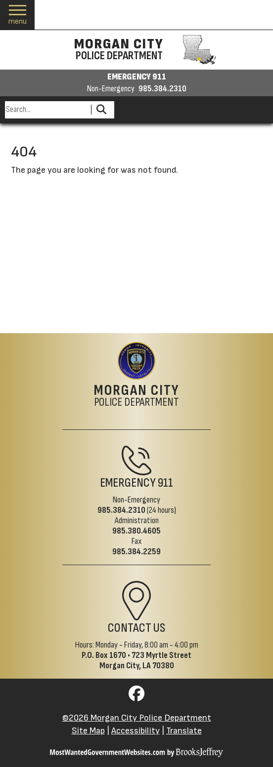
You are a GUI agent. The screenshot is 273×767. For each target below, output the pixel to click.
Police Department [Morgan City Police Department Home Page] (137, 396)
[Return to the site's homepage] (136, 361)
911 (165, 483)
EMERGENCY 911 (136, 77)
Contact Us (136, 628)
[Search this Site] (46, 109)
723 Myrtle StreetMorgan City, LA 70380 (145, 660)
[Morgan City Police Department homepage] (136, 50)
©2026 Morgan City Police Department (136, 718)
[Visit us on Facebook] (136, 696)
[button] (17, 15)
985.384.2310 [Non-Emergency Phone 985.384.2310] (121, 510)
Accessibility (135, 731)
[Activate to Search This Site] (101, 109)
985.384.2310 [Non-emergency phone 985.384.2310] (162, 89)
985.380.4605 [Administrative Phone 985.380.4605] (136, 531)
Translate (184, 731)
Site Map (88, 731)
